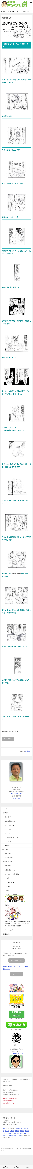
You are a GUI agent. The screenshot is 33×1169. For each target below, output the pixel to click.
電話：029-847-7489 (16, 793)
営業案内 (5, 813)
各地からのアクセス (12, 837)
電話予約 (5, 1166)
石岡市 (22, 1131)
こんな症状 (6, 890)
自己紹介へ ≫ (16, 798)
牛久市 (14, 1133)
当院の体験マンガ (10, 870)
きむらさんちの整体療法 (12, 874)
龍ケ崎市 (19, 1133)
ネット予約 (16, 1166)
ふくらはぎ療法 (9, 882)
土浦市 (12, 1131)
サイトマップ (8, 930)
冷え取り (7, 886)
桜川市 (25, 1133)
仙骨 (8, 878)
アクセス (7, 833)
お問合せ (7, 845)
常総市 (18, 1128)
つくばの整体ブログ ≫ (16, 1053)
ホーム (5, 809)
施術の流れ (8, 865)
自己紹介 (5, 849)
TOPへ (27, 1166)
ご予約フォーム (9, 825)
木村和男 (27, 751)
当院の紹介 (8, 853)
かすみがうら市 (12, 1135)
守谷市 (7, 1131)
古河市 (19, 1135)
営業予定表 (8, 829)
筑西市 (27, 1131)
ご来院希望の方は (10, 821)
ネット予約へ (8, 738)
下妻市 (4, 1133)
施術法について (7, 861)
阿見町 (9, 1133)
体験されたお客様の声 (15, 898)
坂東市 (17, 1131)
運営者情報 (6, 934)
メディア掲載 (8, 857)
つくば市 (5, 1128)
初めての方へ (8, 817)
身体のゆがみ (16, 573)
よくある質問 (8, 841)
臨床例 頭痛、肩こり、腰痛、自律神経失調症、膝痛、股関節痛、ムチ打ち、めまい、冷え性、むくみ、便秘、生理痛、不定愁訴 (18, 915)
